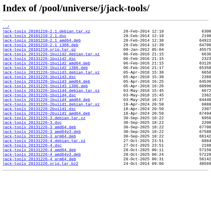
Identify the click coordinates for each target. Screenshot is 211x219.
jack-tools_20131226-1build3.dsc (39, 87)
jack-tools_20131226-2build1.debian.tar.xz (51, 120)
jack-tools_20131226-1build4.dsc (39, 109)
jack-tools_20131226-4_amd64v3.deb (41, 180)
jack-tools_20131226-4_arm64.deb (39, 186)
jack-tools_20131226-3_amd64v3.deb (41, 153)
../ (5, 27)
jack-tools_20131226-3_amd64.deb (39, 148)
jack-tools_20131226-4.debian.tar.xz (43, 164)
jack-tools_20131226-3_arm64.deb (39, 159)
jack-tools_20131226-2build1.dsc (39, 126)
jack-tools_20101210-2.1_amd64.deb (41, 44)
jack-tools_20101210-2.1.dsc (34, 38)
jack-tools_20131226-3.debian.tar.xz (43, 137)
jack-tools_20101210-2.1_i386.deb (40, 49)
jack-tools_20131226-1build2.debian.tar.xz (51, 60)
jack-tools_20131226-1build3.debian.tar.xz (51, 82)
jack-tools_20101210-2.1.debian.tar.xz (46, 33)
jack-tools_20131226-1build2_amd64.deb (46, 71)
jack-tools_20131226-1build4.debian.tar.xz (51, 104)
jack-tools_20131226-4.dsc (32, 169)
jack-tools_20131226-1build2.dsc (39, 65)
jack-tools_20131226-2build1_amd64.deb (46, 131)
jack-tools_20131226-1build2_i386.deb (45, 76)
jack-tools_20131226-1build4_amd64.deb (46, 115)
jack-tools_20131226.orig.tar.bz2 (40, 191)
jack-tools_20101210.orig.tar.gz (39, 54)
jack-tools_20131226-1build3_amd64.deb (46, 93)
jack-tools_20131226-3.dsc (32, 142)
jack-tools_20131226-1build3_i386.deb (45, 98)
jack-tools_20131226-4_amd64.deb (39, 175)
